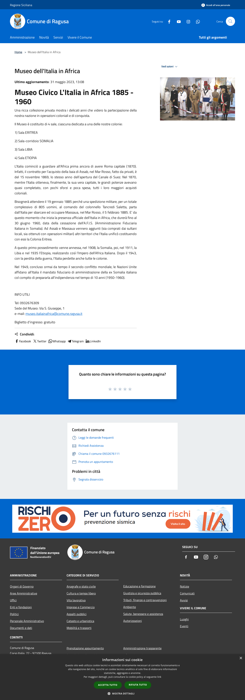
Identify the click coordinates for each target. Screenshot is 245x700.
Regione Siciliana (21, 5)
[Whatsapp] (196, 21)
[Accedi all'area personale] (215, 5)
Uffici (13, 600)
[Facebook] (168, 21)
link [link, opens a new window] (159, 677)
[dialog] (122, 677)
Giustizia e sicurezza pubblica (142, 593)
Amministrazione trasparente (142, 648)
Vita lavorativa (76, 600)
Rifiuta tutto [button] (138, 684)
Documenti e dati (21, 628)
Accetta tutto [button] (107, 685)
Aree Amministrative (23, 593)
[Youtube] (177, 21)
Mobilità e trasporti (79, 628)
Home (18, 52)
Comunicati (187, 593)
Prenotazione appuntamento (85, 648)
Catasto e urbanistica (80, 621)
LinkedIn (93, 341)
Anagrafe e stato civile (81, 586)
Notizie (184, 586)
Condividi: (24, 334)
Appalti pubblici (77, 614)
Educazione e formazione (139, 586)
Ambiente (129, 607)
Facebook (23, 341)
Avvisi (184, 600)
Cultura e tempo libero (81, 593)
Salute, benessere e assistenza (143, 614)
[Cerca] (230, 21)
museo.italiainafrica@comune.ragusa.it (53, 313)
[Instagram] (187, 21)
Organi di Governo (21, 586)
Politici (14, 614)
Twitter (40, 341)
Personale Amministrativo (27, 621)
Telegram (75, 341)
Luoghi (184, 619)
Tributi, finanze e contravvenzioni (145, 600)
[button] (122, 693)
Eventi (184, 626)
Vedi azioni (170, 66)
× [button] (240, 658)
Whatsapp (57, 341)
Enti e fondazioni (21, 607)
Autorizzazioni (132, 620)
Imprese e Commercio (81, 607)
